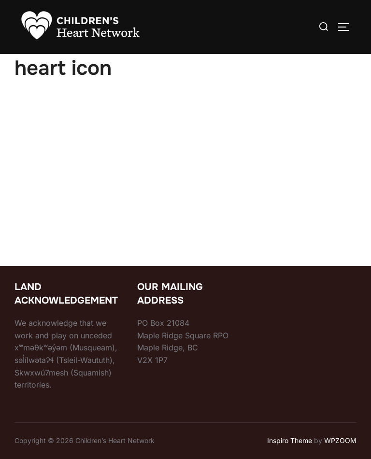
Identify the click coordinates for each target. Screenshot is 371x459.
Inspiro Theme (289, 440)
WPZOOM (340, 440)
